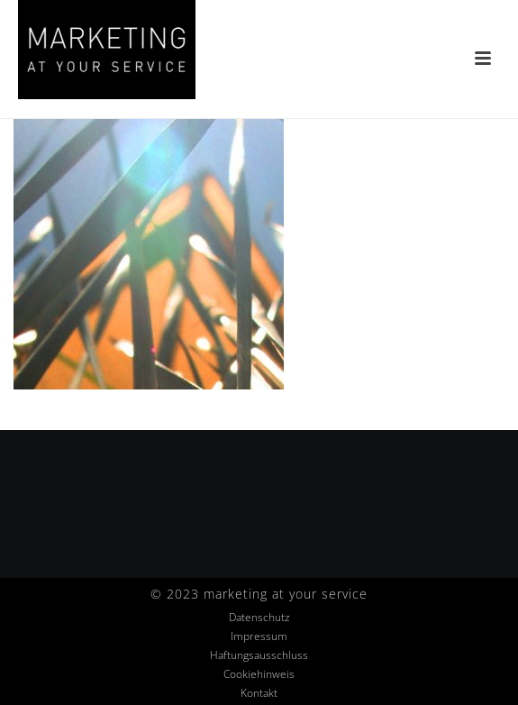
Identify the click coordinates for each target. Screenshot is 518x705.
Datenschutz (259, 617)
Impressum (259, 636)
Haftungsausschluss (259, 655)
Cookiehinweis (259, 674)
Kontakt (259, 693)
